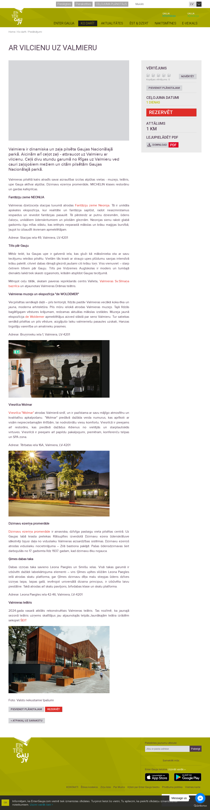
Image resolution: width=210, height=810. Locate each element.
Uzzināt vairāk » (177, 769)
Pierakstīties (83, 4)
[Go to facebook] (200, 798)
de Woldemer (34, 317)
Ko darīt (21, 31)
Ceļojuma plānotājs (111, 4)
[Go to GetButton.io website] (200, 806)
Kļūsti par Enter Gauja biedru (143, 787)
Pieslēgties (64, 4)
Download (165, 144)
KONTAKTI (72, 787)
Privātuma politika (172, 787)
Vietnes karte (192, 787)
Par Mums (119, 787)
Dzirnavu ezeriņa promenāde (29, 532)
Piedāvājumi (35, 31)
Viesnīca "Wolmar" (21, 413)
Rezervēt (53, 709)
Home (11, 31)
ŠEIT (23, 620)
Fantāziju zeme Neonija (92, 205)
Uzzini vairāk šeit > (41, 804)
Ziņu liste (105, 787)
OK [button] (5, 802)
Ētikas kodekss (89, 787)
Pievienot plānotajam (26, 709)
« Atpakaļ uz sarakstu (26, 720)
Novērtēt (187, 76)
